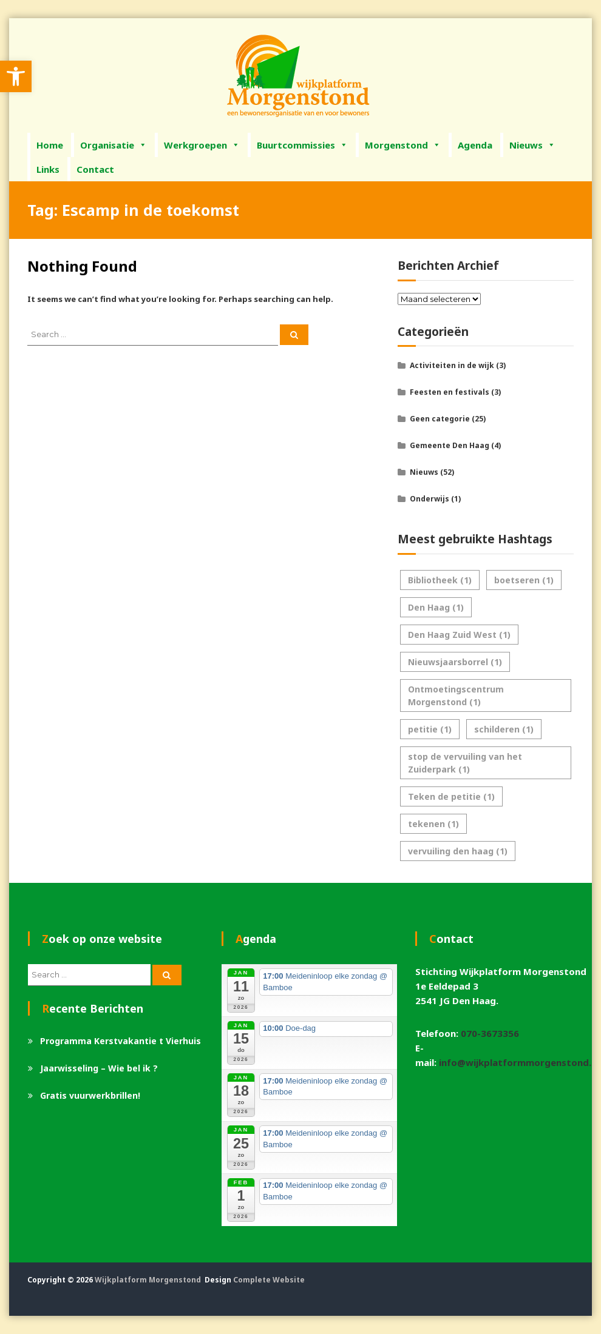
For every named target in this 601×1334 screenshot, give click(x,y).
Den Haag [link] (436, 607)
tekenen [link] (433, 824)
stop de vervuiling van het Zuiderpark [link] (465, 763)
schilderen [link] (504, 729)
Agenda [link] (475, 145)
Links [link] (47, 169)
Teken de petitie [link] (451, 796)
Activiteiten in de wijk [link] (452, 365)
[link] (16, 76)
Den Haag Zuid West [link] (459, 634)
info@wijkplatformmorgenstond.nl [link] (519, 1062)
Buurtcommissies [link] (302, 145)
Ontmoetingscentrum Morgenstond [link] (456, 695)
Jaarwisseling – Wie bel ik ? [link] (99, 1068)
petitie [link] (430, 729)
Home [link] (49, 145)
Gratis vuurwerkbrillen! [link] (90, 1095)
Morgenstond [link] (403, 145)
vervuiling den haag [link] (458, 851)
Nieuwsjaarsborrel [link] (455, 662)
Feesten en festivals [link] (449, 392)
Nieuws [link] (532, 145)
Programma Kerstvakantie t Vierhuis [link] (120, 1041)
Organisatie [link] (113, 145)
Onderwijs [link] (429, 499)
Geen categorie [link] (440, 419)
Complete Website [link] (269, 1280)
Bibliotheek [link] (440, 580)
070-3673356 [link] (490, 1033)
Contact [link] (95, 169)
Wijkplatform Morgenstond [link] (148, 1280)
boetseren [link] (524, 580)
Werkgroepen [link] (202, 145)
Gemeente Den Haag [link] (449, 445)
